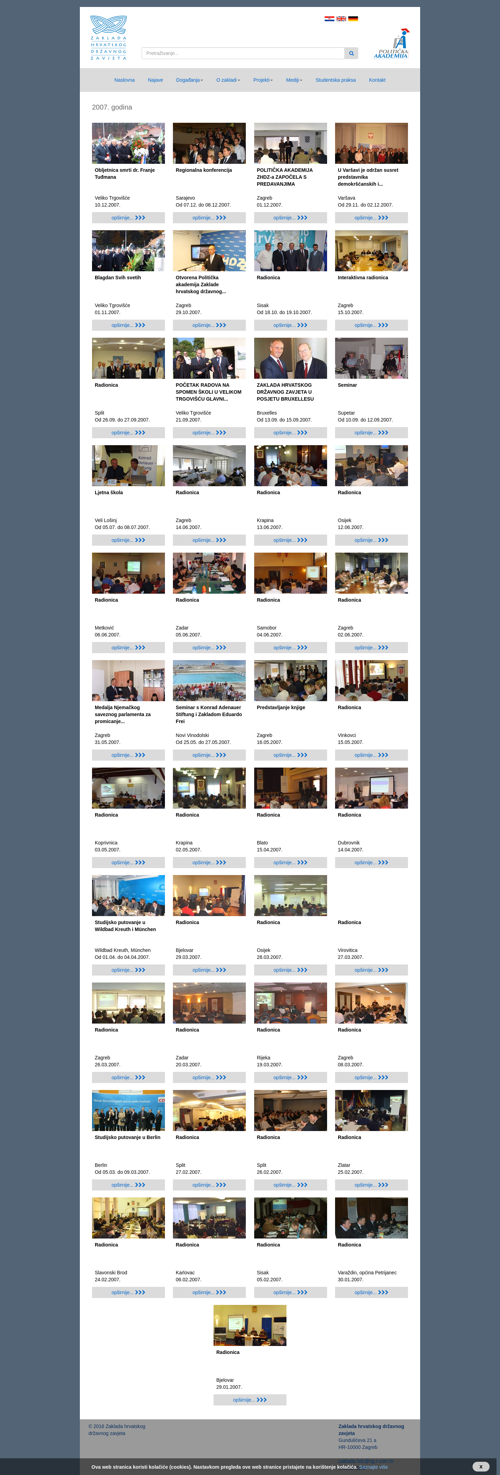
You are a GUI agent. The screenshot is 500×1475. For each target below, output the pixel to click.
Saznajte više (373, 1467)
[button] (190, 80)
